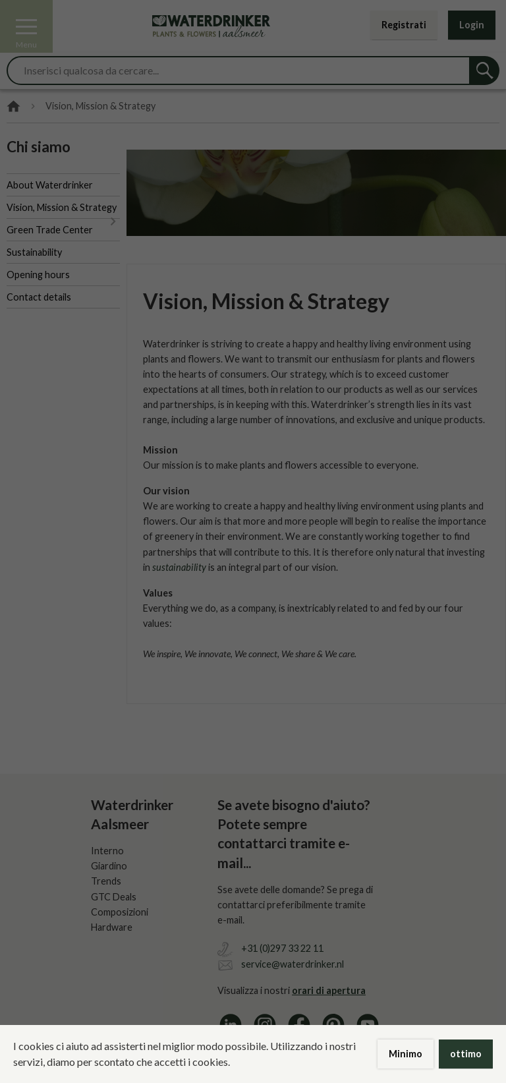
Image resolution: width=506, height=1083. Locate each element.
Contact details (39, 297)
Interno (107, 850)
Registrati (403, 24)
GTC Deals (113, 896)
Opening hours (38, 274)
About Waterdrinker (50, 184)
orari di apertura (329, 990)
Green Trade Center (50, 229)
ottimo (466, 1053)
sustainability (179, 567)
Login (471, 24)
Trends (106, 881)
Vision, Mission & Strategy (62, 207)
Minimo (405, 1053)
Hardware (111, 927)
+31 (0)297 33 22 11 (282, 948)
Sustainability (34, 252)
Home (13, 106)
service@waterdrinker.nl (292, 964)
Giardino (109, 865)
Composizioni (119, 912)
